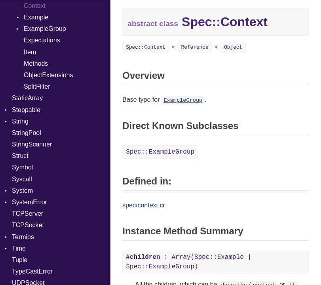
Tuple (19, 259)
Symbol (22, 167)
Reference (195, 47)
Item (30, 52)
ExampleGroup (45, 28)
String (20, 121)
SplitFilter (37, 86)
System (22, 190)
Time (19, 248)
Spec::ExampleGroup (160, 152)
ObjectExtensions (48, 75)
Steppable (26, 109)
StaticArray (27, 98)
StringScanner (32, 144)
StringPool (26, 132)
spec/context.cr (143, 205)
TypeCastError (32, 271)
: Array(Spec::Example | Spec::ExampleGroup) (188, 262)
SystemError (29, 202)
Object (233, 47)
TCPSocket (28, 225)
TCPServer (27, 213)
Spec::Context (145, 47)
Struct (20, 155)
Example (36, 17)
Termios (23, 237)
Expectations (42, 40)
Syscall (22, 179)
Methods (36, 63)
